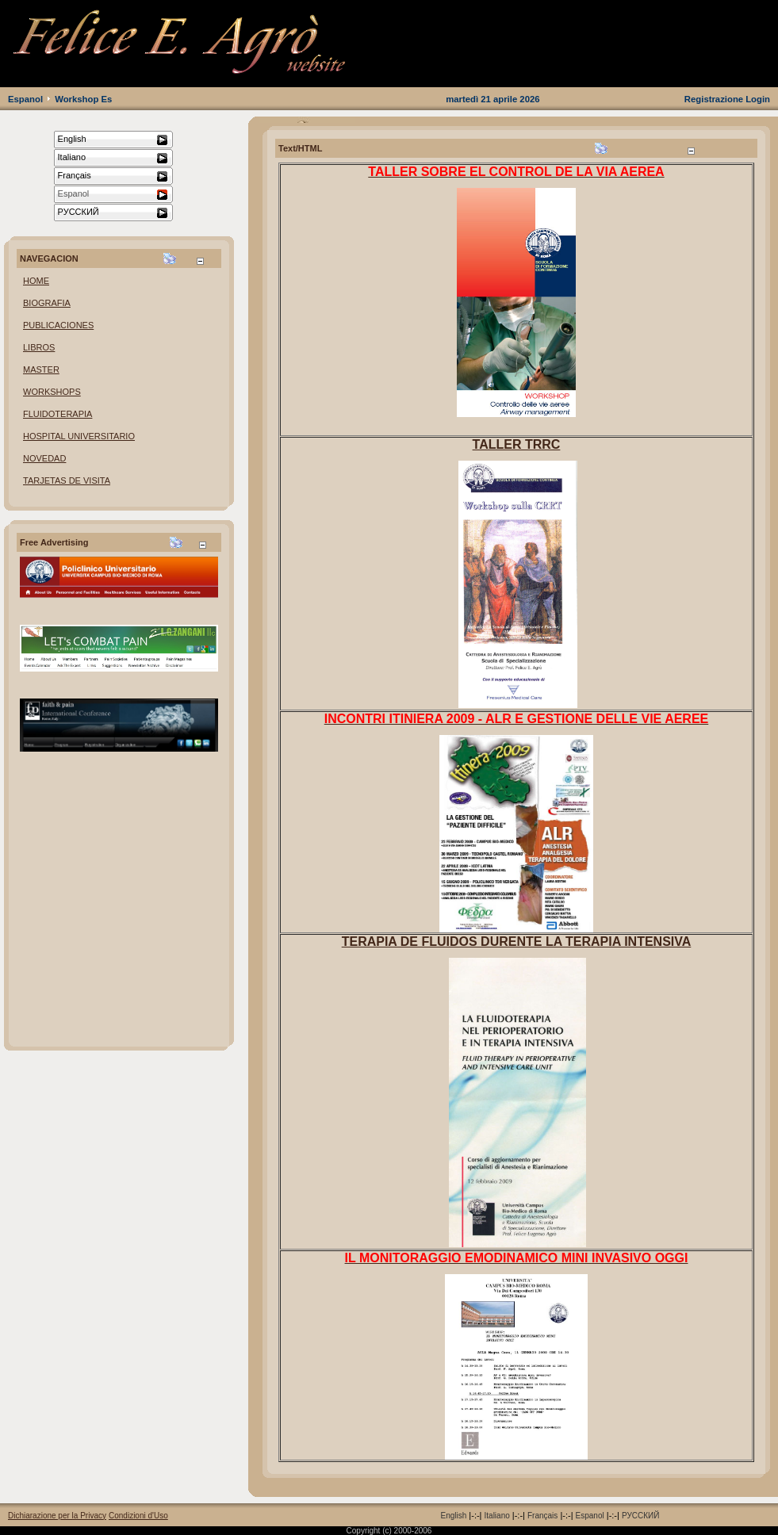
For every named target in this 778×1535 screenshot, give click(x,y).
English (454, 1515)
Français (542, 1515)
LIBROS (39, 347)
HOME (36, 280)
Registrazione (713, 99)
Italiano (497, 1515)
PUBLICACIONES (58, 325)
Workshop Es (83, 99)
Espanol (25, 99)
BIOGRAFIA (47, 303)
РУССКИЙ (640, 1515)
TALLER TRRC (517, 444)
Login (757, 99)
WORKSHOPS (52, 391)
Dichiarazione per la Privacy (57, 1515)
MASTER (41, 369)
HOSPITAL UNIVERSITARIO (79, 436)
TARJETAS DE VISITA (66, 480)
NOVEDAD (44, 458)
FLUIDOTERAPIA (57, 414)
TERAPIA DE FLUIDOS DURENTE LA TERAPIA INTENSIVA (517, 941)
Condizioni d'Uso (138, 1515)
